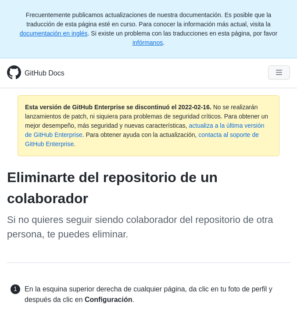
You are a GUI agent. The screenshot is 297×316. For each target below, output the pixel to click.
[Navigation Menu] (279, 72)
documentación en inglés (54, 33)
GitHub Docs (44, 73)
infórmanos (147, 42)
